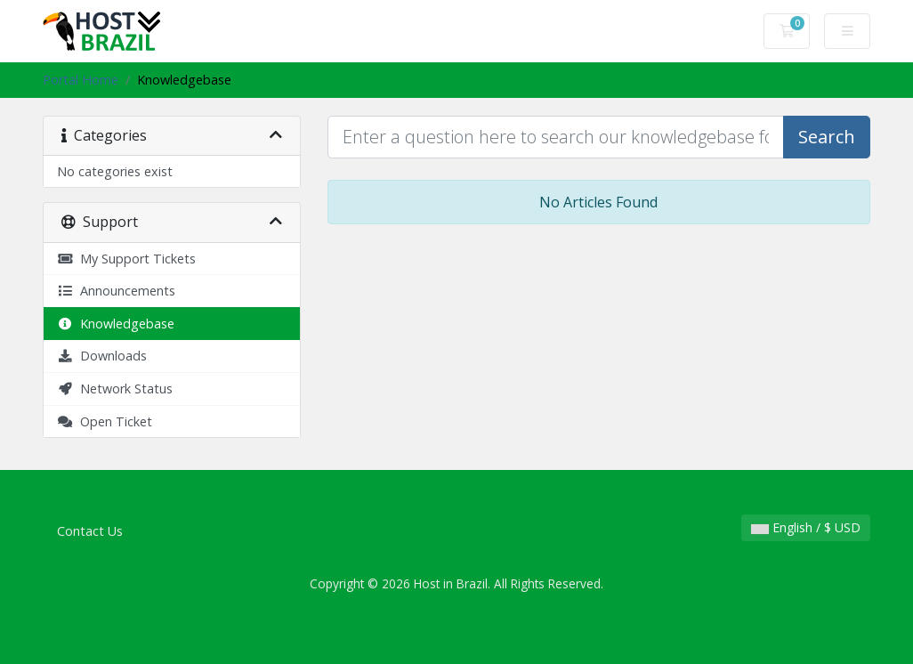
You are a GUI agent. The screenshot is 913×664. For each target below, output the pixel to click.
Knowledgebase (115, 323)
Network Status (115, 388)
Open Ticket (104, 421)
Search (826, 137)
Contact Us (90, 530)
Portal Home (80, 79)
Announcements (116, 290)
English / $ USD (805, 527)
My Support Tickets (126, 258)
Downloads (102, 355)
